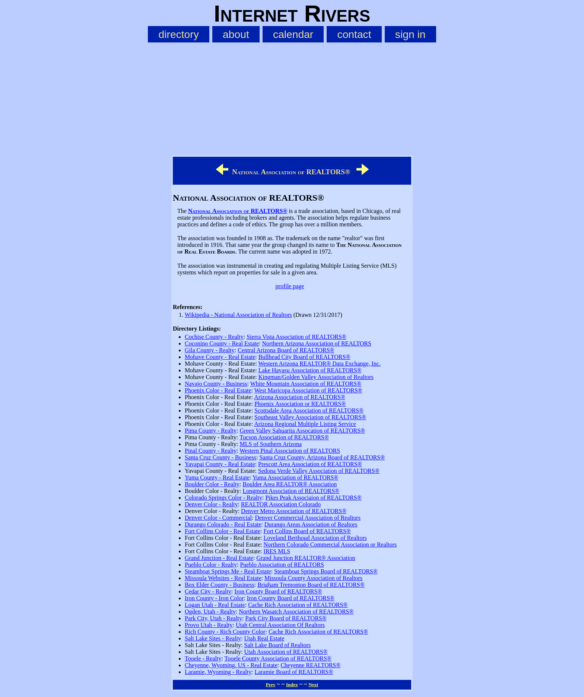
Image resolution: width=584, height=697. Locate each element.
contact (354, 34)
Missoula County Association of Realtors (313, 578)
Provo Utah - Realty (208, 625)
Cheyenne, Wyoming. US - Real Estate (231, 665)
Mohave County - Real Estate (220, 357)
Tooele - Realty (203, 658)
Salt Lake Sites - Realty (213, 638)
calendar (293, 34)
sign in (410, 34)
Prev (271, 684)
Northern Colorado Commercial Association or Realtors (330, 544)
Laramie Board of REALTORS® (294, 672)
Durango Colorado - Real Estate (223, 524)
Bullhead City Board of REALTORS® (304, 357)
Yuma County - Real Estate (217, 477)
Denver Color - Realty (211, 504)
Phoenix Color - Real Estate (218, 390)
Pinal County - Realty (211, 451)
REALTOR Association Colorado (281, 504)
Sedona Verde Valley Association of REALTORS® (319, 471)
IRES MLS (277, 551)
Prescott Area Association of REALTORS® (310, 464)
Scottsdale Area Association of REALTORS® (309, 410)
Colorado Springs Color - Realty (223, 497)
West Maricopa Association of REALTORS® (308, 390)
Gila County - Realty (210, 350)
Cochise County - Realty (214, 337)
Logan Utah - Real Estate (215, 605)
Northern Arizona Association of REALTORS (316, 343)
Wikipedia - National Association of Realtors (238, 315)
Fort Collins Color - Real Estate (222, 531)
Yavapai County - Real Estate (220, 464)
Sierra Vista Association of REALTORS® (296, 337)
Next (313, 684)
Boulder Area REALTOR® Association (290, 484)
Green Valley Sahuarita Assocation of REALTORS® (302, 430)
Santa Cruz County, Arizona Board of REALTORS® (322, 457)
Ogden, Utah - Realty (210, 611)
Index (292, 684)
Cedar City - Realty (208, 591)
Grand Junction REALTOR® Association (305, 558)
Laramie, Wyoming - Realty (218, 672)
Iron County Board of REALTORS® (278, 591)
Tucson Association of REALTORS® (284, 437)
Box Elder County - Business (219, 585)
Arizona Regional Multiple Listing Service (305, 424)
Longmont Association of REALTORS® (291, 491)
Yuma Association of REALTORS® (295, 477)
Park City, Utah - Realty (213, 618)
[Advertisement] (292, 97)
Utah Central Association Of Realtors (280, 625)
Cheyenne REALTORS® (310, 665)
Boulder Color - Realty (212, 484)
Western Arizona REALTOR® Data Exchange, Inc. (319, 363)
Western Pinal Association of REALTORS (289, 451)
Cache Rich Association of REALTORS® (297, 605)
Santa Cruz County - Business (220, 457)
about (236, 34)
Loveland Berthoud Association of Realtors (315, 538)
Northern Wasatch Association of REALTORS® (296, 611)
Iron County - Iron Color (214, 598)
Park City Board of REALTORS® (286, 618)
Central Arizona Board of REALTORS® (286, 350)
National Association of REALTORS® (238, 211)
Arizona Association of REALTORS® (299, 397)
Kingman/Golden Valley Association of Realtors (316, 377)
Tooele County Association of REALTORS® (278, 658)
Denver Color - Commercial (218, 518)
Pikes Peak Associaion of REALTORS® (313, 497)
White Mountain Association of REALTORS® (305, 384)
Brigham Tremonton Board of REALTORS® (311, 585)
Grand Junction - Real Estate (219, 558)
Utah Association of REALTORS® (286, 652)
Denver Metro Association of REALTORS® (293, 511)
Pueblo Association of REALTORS (282, 564)
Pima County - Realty (211, 430)
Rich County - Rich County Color (225, 631)
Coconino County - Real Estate (222, 343)
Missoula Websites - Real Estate (223, 578)
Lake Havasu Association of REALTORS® (310, 370)
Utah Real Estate (264, 638)
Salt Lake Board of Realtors (277, 645)
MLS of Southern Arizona (271, 444)
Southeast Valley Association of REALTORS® (310, 417)
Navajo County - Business (216, 384)
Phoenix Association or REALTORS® (300, 404)
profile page (290, 286)
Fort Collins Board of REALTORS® (307, 531)
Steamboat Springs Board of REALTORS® (326, 571)
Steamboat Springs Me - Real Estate (228, 571)
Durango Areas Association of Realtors (311, 524)
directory (179, 34)
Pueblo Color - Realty (211, 564)
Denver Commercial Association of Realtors (307, 518)
